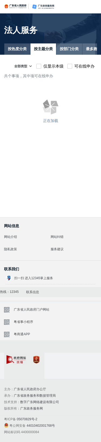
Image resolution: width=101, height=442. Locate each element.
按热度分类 (17, 49)
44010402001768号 (41, 426)
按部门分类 (69, 49)
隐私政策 (10, 249)
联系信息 (32, 292)
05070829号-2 (27, 419)
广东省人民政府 (15, 6)
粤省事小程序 (23, 322)
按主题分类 (43, 49)
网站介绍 (10, 237)
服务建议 (57, 249)
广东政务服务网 (43, 6)
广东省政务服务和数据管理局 (35, 395)
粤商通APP (22, 334)
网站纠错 (57, 237)
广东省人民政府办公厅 (30, 389)
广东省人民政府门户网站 (31, 309)
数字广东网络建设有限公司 (39, 402)
